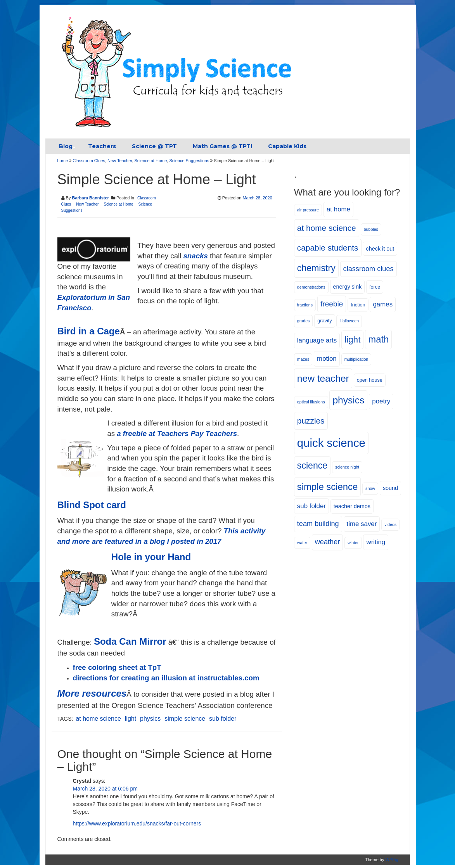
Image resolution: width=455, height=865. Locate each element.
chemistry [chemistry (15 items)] (316, 268)
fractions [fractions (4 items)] (305, 305)
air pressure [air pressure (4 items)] (308, 210)
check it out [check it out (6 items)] (380, 249)
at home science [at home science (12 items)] (326, 227)
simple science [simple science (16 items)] (327, 486)
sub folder (222, 718)
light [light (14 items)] (352, 339)
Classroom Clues (89, 160)
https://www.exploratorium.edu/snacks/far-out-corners (137, 823)
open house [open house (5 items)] (369, 380)
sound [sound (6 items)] (390, 488)
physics (150, 718)
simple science (184, 718)
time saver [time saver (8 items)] (362, 524)
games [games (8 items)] (383, 304)
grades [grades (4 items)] (303, 320)
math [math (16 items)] (378, 339)
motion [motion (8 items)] (327, 358)
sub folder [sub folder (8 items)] (311, 506)
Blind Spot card (91, 505)
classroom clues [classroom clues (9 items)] (368, 269)
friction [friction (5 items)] (358, 305)
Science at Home (151, 160)
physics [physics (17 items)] (348, 400)
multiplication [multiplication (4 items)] (356, 359)
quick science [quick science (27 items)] (331, 442)
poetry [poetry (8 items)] (381, 401)
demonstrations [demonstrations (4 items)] (311, 287)
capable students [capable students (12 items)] (327, 247)
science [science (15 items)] (312, 465)
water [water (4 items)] (302, 542)
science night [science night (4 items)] (347, 467)
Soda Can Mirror (130, 641)
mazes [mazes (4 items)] (303, 359)
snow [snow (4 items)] (370, 488)
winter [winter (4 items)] (353, 542)
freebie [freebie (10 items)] (331, 304)
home (63, 160)
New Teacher (119, 160)
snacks (195, 256)
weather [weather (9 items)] (327, 542)
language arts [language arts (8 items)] (317, 340)
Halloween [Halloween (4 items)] (349, 320)
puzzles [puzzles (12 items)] (311, 420)
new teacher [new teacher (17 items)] (323, 378)
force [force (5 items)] (374, 287)
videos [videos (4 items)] (390, 524)
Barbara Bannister (90, 197)
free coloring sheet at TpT (117, 667)
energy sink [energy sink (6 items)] (347, 287)
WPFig (392, 859)
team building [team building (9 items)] (318, 524)
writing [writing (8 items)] (375, 542)
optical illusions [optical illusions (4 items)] (311, 402)
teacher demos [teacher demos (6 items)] (352, 506)
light (130, 718)
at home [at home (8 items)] (338, 209)
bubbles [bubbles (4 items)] (371, 229)
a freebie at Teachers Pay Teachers (177, 433)
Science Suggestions (189, 160)
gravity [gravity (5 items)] (324, 321)
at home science (98, 718)
